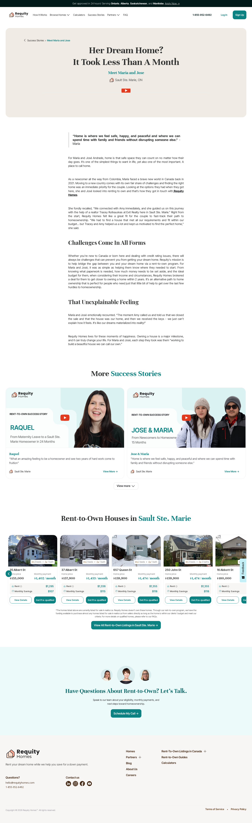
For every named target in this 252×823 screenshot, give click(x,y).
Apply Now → (172, 3)
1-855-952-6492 (15, 787)
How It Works (40, 14)
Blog (129, 763)
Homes (130, 751)
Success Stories (96, 14)
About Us (131, 769)
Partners (111, 14)
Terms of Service (214, 809)
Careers (131, 775)
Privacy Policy (238, 809)
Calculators (79, 14)
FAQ (125, 14)
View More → (110, 471)
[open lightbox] (126, 90)
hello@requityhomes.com (20, 782)
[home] (18, 15)
